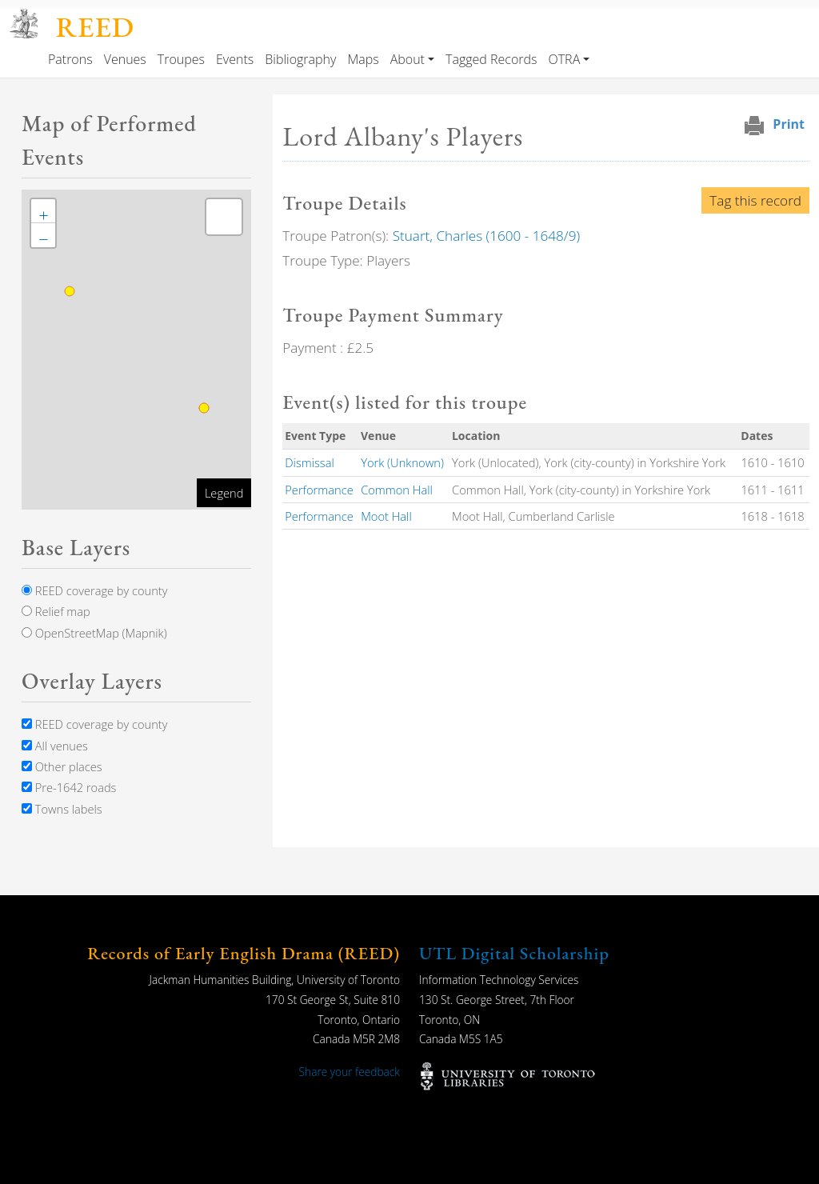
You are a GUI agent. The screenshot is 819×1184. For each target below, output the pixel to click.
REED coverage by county (94, 590)
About (407, 59)
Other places (62, 766)
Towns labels (62, 809)
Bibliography (300, 59)
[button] (43, 211)
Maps (362, 59)
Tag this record (755, 200)
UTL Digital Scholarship (514, 953)
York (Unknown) (402, 462)
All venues (55, 746)
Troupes (181, 59)
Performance (319, 490)
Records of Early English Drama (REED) (243, 953)
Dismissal (309, 462)
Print (789, 124)
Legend (224, 493)
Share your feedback (349, 1071)
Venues (125, 59)
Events (235, 59)
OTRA (565, 59)
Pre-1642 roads (69, 787)
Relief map (56, 611)
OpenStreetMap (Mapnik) (94, 633)
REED (95, 27)
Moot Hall (386, 516)
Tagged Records (491, 59)
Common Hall (397, 490)
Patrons (70, 59)
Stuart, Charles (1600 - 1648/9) (486, 235)
